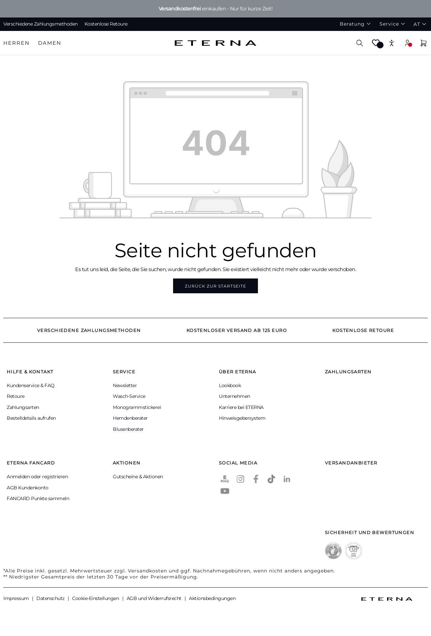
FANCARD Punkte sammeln (38, 498)
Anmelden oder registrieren (37, 477)
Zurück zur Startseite (215, 286)
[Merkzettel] (376, 45)
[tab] (16, 43)
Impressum (16, 598)
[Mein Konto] (407, 43)
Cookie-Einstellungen (96, 598)
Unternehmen (234, 396)
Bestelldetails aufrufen (31, 418)
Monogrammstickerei (137, 407)
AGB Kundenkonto (27, 488)
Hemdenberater (130, 418)
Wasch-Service (129, 396)
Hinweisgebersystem (242, 418)
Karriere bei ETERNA (241, 407)
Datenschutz (51, 598)
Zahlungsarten (23, 407)
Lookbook (230, 385)
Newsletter (125, 385)
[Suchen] (360, 43)
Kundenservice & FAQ (31, 385)
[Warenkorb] (424, 44)
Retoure (16, 396)
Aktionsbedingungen (212, 598)
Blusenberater (128, 429)
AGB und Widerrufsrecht (155, 598)
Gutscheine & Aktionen (138, 477)
